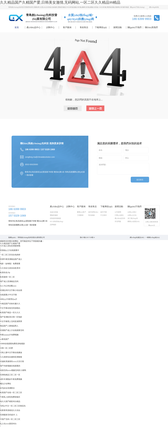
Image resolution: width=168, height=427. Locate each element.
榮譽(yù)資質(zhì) (134, 227)
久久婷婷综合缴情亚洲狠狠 (11, 357)
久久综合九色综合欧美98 (10, 268)
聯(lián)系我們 (151, 27)
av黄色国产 (4, 339)
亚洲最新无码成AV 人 (9, 415)
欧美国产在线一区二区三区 (11, 393)
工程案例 (80, 221)
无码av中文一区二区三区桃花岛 (13, 406)
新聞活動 (117, 27)
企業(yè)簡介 (132, 218)
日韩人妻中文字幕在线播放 (11, 353)
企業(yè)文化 (132, 221)
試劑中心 (50, 27)
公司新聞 (118, 218)
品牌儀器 (53, 231)
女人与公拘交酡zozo (8, 286)
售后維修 (91, 221)
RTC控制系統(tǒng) (56, 227)
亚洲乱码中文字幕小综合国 (11, 290)
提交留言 (139, 183)
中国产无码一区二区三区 (10, 419)
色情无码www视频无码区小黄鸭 (13, 370)
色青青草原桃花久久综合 (10, 410)
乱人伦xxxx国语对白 (8, 424)
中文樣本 (103, 221)
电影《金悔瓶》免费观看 (10, 264)
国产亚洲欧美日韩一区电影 (11, 317)
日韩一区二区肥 (6, 348)
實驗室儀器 (54, 221)
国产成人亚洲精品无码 (9, 281)
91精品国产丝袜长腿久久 (10, 304)
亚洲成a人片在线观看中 (9, 250)
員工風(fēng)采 (133, 224)
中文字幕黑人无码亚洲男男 (11, 321)
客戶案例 (67, 27)
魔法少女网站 (5, 384)
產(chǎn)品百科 (120, 224)
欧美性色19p (5, 273)
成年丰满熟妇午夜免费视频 (11, 379)
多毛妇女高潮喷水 (7, 388)
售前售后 (84, 27)
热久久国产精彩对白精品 (10, 401)
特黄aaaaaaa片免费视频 (9, 335)
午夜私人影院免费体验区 (10, 397)
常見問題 (118, 227)
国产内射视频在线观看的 (10, 366)
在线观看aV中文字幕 (8, 295)
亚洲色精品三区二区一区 (10, 375)
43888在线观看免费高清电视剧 (12, 344)
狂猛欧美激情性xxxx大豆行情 (12, 361)
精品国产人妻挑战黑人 (9, 326)
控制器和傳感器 (55, 224)
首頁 (17, 27)
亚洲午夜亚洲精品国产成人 (11, 259)
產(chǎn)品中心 (34, 27)
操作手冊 (103, 218)
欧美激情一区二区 (7, 277)
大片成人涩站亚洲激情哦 (10, 246)
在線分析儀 (54, 218)
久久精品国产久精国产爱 (10, 243)
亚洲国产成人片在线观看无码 (12, 330)
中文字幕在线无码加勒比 (10, 308)
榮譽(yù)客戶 (81, 218)
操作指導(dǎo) (93, 218)
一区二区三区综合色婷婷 (10, 255)
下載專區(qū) (101, 27)
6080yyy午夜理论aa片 (8, 299)
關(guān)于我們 (134, 27)
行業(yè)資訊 (119, 221)
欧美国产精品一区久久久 (10, 313)
